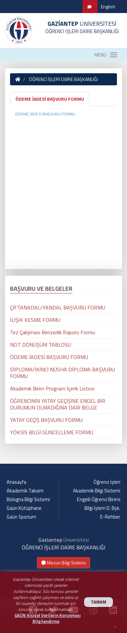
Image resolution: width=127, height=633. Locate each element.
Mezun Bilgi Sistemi (63, 562)
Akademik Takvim (25, 490)
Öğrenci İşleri (106, 482)
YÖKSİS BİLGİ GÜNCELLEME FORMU (51, 432)
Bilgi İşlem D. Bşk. (102, 508)
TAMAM (98, 602)
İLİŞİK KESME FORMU (35, 320)
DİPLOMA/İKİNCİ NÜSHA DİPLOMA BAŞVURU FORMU (62, 372)
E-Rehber (110, 517)
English (108, 6)
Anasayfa (16, 482)
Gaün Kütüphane (24, 508)
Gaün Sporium (21, 517)
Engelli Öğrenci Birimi (98, 499)
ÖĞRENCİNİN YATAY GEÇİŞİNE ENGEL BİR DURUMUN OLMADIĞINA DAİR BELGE (57, 404)
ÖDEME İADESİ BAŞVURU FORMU (49, 98)
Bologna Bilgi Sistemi (28, 499)
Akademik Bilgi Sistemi (96, 490)
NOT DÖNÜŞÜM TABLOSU (40, 345)
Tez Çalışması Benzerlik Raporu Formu (52, 332)
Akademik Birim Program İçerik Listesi (52, 388)
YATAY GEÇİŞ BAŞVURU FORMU (46, 420)
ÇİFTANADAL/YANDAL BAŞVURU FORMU (57, 307)
